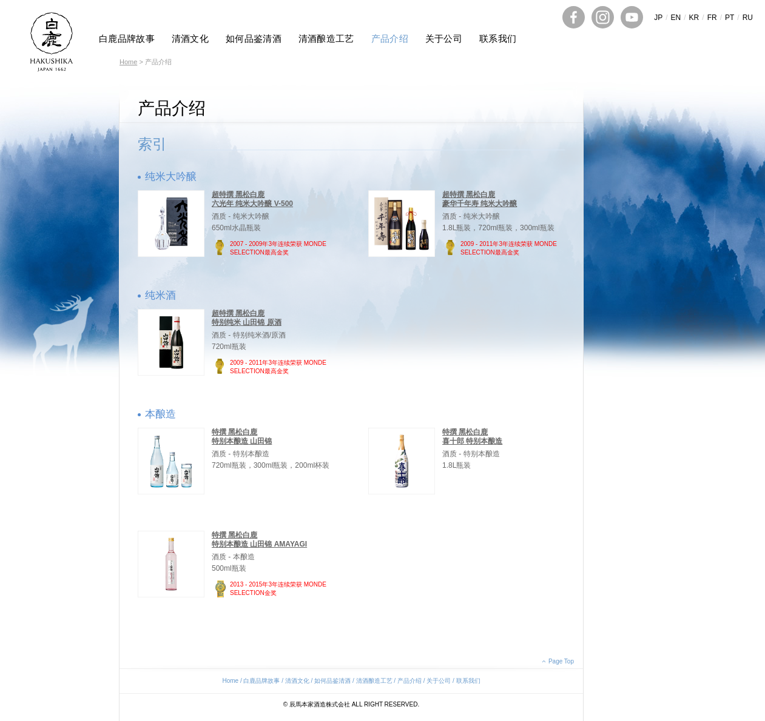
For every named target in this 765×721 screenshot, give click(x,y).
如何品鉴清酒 (253, 38)
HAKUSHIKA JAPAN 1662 (51, 41)
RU (748, 17)
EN (676, 17)
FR (712, 17)
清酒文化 (190, 38)
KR (694, 17)
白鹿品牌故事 (127, 38)
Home (128, 61)
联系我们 (497, 38)
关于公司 (443, 38)
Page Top (561, 661)
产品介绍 (389, 38)
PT (729, 17)
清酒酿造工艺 (326, 38)
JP (658, 17)
